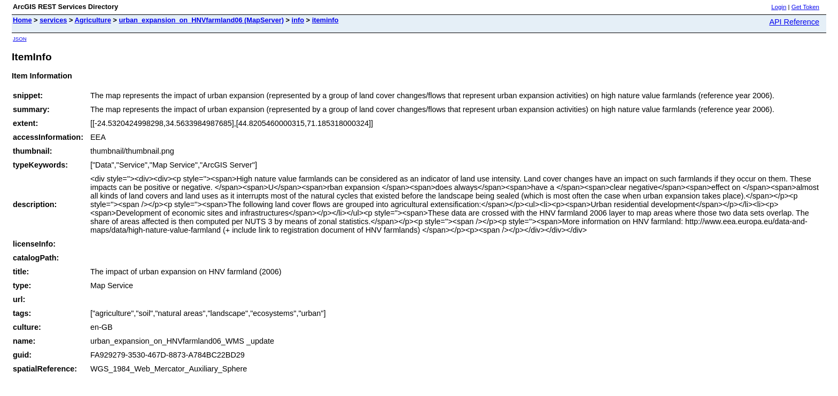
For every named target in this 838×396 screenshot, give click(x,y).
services (53, 20)
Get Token (805, 7)
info (298, 20)
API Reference (794, 22)
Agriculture (93, 20)
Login (778, 7)
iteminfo (325, 20)
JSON (20, 39)
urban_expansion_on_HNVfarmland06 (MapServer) (201, 20)
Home (22, 20)
